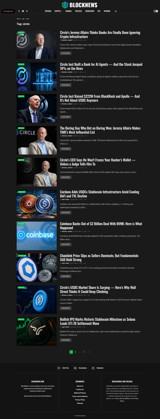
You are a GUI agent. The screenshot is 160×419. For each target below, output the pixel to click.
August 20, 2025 (75, 327)
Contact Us (80, 389)
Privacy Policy (80, 400)
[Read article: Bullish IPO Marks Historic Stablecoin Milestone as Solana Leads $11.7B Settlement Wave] (37, 331)
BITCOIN (48, 11)
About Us (80, 386)
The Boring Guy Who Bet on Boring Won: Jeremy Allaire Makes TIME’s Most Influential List (100, 130)
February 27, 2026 (76, 200)
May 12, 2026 (78, 72)
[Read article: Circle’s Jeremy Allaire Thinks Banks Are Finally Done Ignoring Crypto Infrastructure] (37, 44)
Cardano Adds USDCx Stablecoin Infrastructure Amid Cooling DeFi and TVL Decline (99, 193)
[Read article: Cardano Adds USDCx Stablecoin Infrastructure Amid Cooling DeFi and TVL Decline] (37, 204)
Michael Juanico (67, 40)
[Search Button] (116, 11)
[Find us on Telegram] (23, 11)
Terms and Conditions (80, 396)
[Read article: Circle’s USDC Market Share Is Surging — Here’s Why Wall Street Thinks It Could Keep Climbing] (37, 299)
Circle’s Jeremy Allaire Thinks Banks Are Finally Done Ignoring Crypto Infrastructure (100, 34)
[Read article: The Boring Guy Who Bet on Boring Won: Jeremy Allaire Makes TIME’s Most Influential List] (37, 140)
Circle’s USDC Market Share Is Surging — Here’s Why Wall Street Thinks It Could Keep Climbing (98, 289)
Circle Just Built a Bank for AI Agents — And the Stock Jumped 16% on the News (101, 66)
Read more (66, 53)
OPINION (107, 11)
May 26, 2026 (78, 40)
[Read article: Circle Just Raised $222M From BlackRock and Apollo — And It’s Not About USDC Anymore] (37, 108)
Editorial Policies (80, 393)
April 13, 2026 (78, 168)
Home (18, 19)
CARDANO (21, 192)
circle (27, 19)
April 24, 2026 (78, 136)
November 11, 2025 (80, 231)
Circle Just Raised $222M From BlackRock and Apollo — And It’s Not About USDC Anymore (100, 98)
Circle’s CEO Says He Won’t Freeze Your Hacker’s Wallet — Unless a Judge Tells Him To (97, 161)
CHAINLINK (22, 256)
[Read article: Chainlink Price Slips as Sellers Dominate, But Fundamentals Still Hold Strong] (37, 268)
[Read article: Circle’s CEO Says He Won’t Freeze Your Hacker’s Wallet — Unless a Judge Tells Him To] (37, 172)
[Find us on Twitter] (19, 11)
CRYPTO (57, 11)
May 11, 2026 (78, 104)
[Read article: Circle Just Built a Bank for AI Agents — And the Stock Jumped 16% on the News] (37, 76)
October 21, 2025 (76, 263)
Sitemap (80, 403)
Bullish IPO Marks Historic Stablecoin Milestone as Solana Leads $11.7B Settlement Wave (97, 321)
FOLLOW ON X (8, 11)
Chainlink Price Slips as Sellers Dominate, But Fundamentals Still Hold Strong (99, 257)
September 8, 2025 (80, 295)
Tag (23, 19)
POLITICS (78, 11)
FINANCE (68, 11)
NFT (99, 11)
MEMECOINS (89, 11)
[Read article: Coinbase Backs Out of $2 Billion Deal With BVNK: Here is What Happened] (37, 236)
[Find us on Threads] (27, 11)
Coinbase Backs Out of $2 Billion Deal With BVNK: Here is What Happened (101, 225)
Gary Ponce (65, 200)
